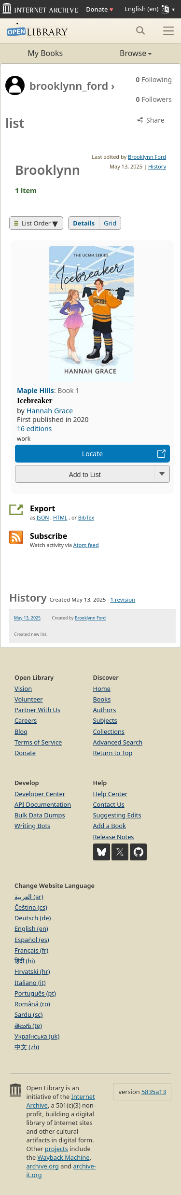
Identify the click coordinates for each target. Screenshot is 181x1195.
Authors (104, 709)
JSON (43, 517)
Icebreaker (35, 400)
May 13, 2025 (27, 618)
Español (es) (31, 939)
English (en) (31, 928)
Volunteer (28, 699)
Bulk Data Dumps (39, 815)
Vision (23, 688)
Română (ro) (32, 1003)
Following (154, 79)
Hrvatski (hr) (32, 971)
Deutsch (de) (32, 918)
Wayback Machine (64, 1157)
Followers (154, 99)
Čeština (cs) (30, 907)
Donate (99, 9)
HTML (60, 517)
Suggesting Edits (117, 815)
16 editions (34, 428)
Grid (110, 223)
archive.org (42, 1166)
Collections (109, 731)
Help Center (110, 793)
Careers (25, 720)
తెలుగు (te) (28, 1025)
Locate (92, 453)
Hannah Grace (50, 410)
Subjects (105, 720)
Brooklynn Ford (147, 156)
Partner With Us (37, 709)
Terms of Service (38, 742)
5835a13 (153, 1091)
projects (56, 1148)
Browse (121, 53)
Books (102, 699)
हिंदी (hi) (24, 960)
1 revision (123, 599)
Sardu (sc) (28, 1014)
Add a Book (109, 825)
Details (84, 223)
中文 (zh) (26, 1046)
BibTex (86, 517)
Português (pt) (35, 993)
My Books (45, 53)
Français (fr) (31, 950)
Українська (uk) (36, 1036)
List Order (32, 223)
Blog (21, 731)
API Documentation (42, 804)
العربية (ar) (28, 896)
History (157, 166)
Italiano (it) (30, 982)
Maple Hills (35, 390)
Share (150, 120)
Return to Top (113, 752)
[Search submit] (140, 30)
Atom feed (86, 544)
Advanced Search (118, 742)
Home (102, 688)
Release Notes (113, 836)
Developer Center (39, 793)
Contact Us (109, 804)
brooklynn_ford (68, 85)
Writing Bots (32, 825)
